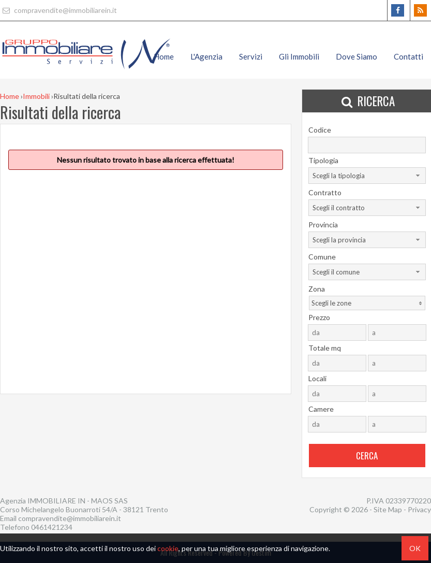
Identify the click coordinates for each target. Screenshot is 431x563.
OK (415, 548)
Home (164, 56)
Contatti (408, 56)
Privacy (419, 509)
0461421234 (51, 527)
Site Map (388, 509)
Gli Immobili (299, 56)
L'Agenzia (206, 56)
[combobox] (367, 175)
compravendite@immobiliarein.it (58, 10)
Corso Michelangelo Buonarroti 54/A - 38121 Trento (84, 509)
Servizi (250, 56)
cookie (168, 548)
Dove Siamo (356, 56)
